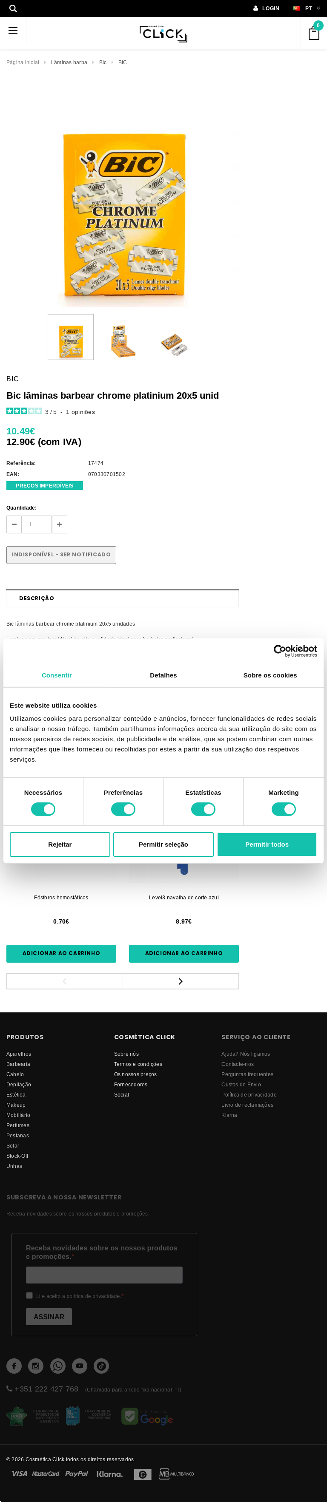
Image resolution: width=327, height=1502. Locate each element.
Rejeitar (60, 844)
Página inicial (22, 62)
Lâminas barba (69, 62)
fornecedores (131, 1084)
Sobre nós (126, 1054)
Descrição (36, 598)
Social (121, 1094)
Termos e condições (138, 1064)
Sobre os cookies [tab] (270, 675)
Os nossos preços (135, 1074)
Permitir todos (267, 844)
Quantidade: (21, 507)
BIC (122, 62)
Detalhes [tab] (163, 675)
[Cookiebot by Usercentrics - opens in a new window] (280, 651)
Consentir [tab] (57, 675)
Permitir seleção (163, 844)
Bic (103, 62)
